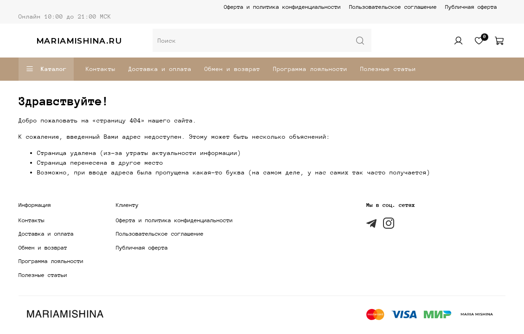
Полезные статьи (388, 68)
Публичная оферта (471, 7)
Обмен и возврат (232, 68)
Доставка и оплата (160, 68)
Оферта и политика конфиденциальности (282, 7)
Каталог (46, 69)
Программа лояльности (310, 68)
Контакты (100, 68)
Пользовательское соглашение (393, 7)
